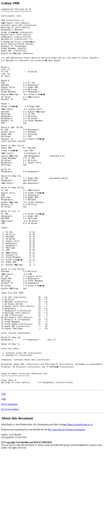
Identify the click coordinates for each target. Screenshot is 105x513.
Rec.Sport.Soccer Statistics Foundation (66, 491)
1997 (3, 455)
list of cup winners (10, 470)
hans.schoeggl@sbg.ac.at (80, 486)
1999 (3, 460)
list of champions (9, 465)
